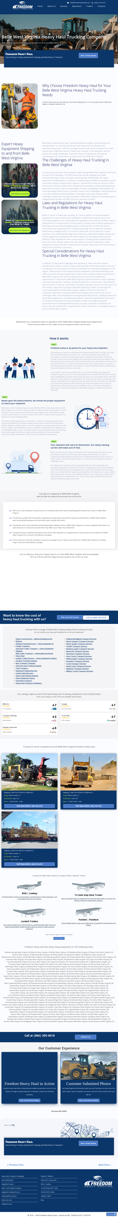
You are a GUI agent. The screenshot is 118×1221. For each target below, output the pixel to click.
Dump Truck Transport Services (78, 666)
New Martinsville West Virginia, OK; (44, 983)
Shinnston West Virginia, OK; (105, 957)
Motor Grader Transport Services (79, 644)
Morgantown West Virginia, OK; (101, 978)
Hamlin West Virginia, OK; (103, 1002)
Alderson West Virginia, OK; (79, 1014)
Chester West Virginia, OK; (104, 1007)
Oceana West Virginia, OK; (19, 986)
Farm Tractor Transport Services (79, 656)
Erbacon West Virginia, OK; (100, 995)
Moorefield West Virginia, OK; (78, 978)
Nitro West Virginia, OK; (85, 983)
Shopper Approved (10, 727)
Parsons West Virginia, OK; (80, 966)
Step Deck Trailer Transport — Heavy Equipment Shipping (35, 650)
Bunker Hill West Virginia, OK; (82, 1005)
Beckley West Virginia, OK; (17, 1019)
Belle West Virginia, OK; (35, 1019)
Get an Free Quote (70, 617)
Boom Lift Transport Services (77, 651)
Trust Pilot (66, 716)
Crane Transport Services (76, 664)
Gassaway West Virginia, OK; (36, 1000)
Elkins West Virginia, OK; (60, 1014)
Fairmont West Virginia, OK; (13, 997)
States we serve (7, 1202)
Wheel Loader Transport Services (79, 659)
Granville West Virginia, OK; (37, 1002)
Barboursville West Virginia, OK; (78, 1017)
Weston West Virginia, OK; (22, 955)
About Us (51, 6)
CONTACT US (85, 1037)
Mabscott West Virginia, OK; (38, 995)
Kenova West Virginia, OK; (19, 990)
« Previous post (15, 1164)
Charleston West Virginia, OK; (83, 1007)
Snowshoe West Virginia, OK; (16, 959)
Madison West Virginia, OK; (59, 995)
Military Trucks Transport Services (79, 671)
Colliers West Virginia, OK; (57, 1009)
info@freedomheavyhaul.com (80, 3)
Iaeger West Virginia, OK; (40, 988)
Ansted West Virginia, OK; (18, 1017)
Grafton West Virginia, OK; (102, 1000)
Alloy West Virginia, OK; (98, 1014)
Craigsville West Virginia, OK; (78, 1009)
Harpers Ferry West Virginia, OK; (14, 1005)
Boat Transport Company (25, 663)
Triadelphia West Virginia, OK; (100, 962)
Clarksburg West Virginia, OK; (20, 1009)
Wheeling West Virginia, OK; (42, 955)
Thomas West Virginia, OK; (78, 962)
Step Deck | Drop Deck (49, 1181)
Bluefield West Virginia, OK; (101, 1019)
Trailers (89, 6)
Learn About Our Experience (20, 230)
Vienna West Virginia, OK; (100, 964)
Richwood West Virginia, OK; (39, 974)
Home (40, 6)
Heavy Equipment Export (25, 678)
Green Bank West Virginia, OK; (58, 1002)
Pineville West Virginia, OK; (59, 969)
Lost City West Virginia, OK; (18, 995)
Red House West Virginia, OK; (18, 974)
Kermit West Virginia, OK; (38, 990)
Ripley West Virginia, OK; (59, 974)
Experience (76, 6)
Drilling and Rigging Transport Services (81, 639)
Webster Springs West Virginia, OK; (18, 952)
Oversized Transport (24, 681)
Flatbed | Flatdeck (88, 919)
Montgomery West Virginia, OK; (55, 978)
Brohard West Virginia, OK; (56, 1021)
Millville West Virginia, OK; (14, 978)
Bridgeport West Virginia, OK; (35, 1021)
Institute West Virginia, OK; (60, 988)
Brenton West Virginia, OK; (14, 1021)
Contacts (101, 6)
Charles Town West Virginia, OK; (60, 1007)
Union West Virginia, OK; (39, 964)
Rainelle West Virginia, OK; (59, 971)
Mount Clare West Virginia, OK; (49, 981)
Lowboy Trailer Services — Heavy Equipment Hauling (36, 658)
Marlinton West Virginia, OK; (56, 976)
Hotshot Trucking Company (26, 661)
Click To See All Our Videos (29, 1100)
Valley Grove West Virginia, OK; (60, 964)
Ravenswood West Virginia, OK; (100, 971)
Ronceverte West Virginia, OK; (100, 974)
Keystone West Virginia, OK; (77, 990)
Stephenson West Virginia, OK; (77, 959)
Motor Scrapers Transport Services (80, 641)
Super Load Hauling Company (27, 676)
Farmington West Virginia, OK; (60, 997)
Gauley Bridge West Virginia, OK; (60, 1000)
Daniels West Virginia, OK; (37, 1012)
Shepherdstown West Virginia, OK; (82, 957)
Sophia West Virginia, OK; (36, 959)
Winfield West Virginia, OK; (35, 957)
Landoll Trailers (29, 921)
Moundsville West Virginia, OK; (26, 981)
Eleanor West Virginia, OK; (20, 1014)
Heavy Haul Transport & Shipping (28, 683)
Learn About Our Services (19, 194)
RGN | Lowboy (29, 893)
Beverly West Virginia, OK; (80, 1019)
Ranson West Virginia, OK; (78, 971)
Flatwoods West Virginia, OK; (104, 997)
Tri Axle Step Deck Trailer (88, 895)
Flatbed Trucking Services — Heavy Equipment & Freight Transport (34, 645)
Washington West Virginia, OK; (16, 966)
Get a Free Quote (88, 55)
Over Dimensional (7, 1181)
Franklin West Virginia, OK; (16, 1000)
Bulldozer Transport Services (77, 669)
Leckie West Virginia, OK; (38, 993)
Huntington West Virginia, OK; (97, 986)
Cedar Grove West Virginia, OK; (104, 1005)
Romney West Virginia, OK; (78, 974)
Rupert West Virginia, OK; (13, 976)
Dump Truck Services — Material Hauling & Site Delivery (34, 640)
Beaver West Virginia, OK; (100, 1017)
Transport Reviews (10, 716)
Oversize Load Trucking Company (28, 666)
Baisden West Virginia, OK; (37, 1017)
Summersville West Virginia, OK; (19, 962)
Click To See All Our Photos (88, 1100)
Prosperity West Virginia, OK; (38, 971)
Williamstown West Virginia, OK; (13, 957)
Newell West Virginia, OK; (67, 983)
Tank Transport (22, 668)
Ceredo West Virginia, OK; (13, 1007)
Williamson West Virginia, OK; (95, 955)
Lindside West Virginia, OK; (79, 993)
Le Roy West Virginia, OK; (19, 993)
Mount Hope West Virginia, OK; (72, 981)
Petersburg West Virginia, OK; (102, 966)
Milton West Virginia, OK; (34, 978)
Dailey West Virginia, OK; (19, 1012)
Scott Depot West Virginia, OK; (34, 976)
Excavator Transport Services (77, 661)
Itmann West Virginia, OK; (98, 988)
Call (96, 617)
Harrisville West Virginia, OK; (37, 1005)
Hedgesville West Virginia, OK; (59, 1005)
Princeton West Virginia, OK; (16, 971)
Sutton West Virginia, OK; (40, 962)
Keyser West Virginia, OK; (57, 990)
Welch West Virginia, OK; (60, 952)
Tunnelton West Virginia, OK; (19, 964)
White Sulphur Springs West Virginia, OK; (68, 955)
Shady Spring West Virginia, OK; (57, 957)
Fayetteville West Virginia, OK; (82, 997)
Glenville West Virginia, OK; (82, 1000)
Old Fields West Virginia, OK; (39, 986)
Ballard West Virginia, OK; (56, 1017)
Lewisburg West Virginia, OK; (58, 993)
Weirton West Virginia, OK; (41, 952)
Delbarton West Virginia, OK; (78, 1012)
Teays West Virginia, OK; (59, 962)
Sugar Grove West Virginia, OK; (100, 959)
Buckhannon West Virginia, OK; (102, 1021)
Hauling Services (7, 1206)
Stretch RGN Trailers (48, 1193)
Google (64, 704)
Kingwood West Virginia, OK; (98, 990)
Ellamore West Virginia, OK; (80, 995)
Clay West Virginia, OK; (39, 1009)
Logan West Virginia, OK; (98, 993)
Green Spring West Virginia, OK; (82, 1002)
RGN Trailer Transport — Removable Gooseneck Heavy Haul (34, 654)
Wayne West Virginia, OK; (37, 966)
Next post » (105, 1164)
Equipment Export (7, 1185)
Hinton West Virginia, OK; (76, 986)
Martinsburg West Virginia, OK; (78, 976)
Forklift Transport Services (76, 646)
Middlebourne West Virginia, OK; (102, 976)
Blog (42, 1202)
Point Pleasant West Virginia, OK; (99, 969)
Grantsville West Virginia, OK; (16, 1002)
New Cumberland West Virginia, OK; (17, 983)
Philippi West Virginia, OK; (39, 969)
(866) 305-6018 (99, 3)
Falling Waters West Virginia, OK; (36, 997)
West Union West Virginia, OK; (102, 952)
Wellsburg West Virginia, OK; (80, 952)
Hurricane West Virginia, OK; (20, 988)
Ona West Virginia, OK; (58, 986)
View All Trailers (59, 938)
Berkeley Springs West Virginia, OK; (57, 1019)
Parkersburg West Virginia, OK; (58, 966)
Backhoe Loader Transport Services (80, 649)
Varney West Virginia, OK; (81, 964)
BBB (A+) (6, 704)
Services (63, 6)
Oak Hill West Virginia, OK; (104, 983)
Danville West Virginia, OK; (57, 1012)
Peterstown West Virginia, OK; (18, 969)
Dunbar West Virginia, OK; (98, 1012)
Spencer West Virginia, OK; (56, 959)
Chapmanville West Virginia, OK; (35, 1007)
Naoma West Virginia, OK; (93, 981)
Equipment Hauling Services (26, 671)
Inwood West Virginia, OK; (79, 988)
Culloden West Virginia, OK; (99, 1009)
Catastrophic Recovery (24, 673)
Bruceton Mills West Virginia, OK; (78, 1021)
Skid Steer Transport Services (78, 654)
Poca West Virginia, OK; (77, 969)
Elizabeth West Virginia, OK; (40, 1014)
